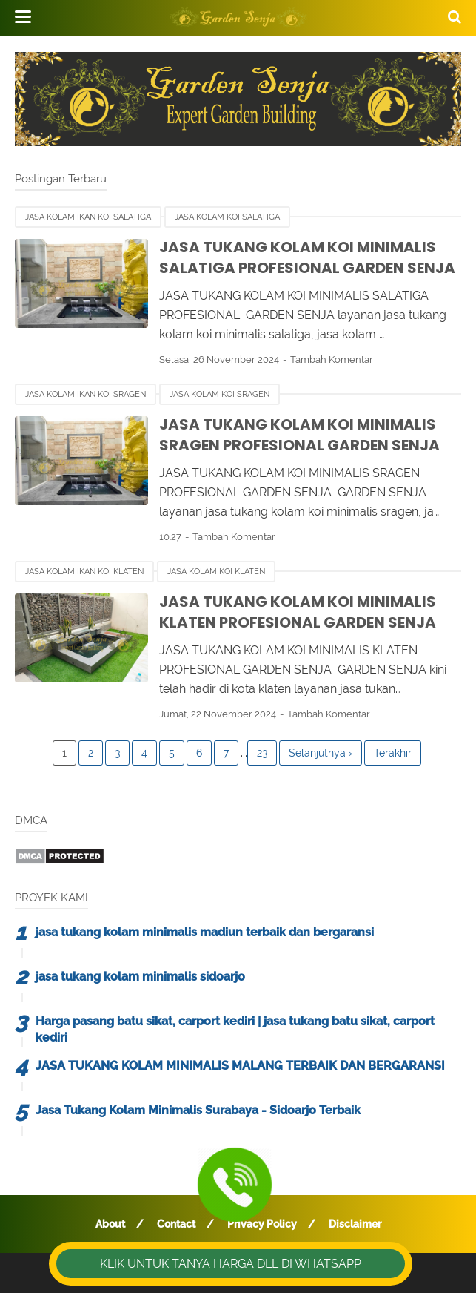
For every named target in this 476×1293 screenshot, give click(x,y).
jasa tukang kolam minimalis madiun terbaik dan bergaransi (205, 932)
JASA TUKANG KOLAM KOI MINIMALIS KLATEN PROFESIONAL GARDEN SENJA (297, 612)
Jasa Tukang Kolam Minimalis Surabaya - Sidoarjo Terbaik (198, 1110)
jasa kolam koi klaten (216, 571)
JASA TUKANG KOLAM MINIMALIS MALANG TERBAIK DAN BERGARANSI (240, 1066)
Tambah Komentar (331, 359)
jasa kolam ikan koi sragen (85, 394)
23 (262, 753)
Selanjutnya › (320, 753)
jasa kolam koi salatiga (227, 217)
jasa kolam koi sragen (219, 394)
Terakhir (393, 753)
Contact (176, 1224)
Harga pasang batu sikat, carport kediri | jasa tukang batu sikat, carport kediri (235, 1029)
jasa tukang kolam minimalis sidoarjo (140, 977)
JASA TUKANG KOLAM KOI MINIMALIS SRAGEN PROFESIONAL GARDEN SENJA (299, 435)
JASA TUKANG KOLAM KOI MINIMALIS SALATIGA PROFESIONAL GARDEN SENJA (307, 258)
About (110, 1224)
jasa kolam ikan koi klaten (84, 571)
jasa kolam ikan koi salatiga (88, 217)
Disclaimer (355, 1224)
